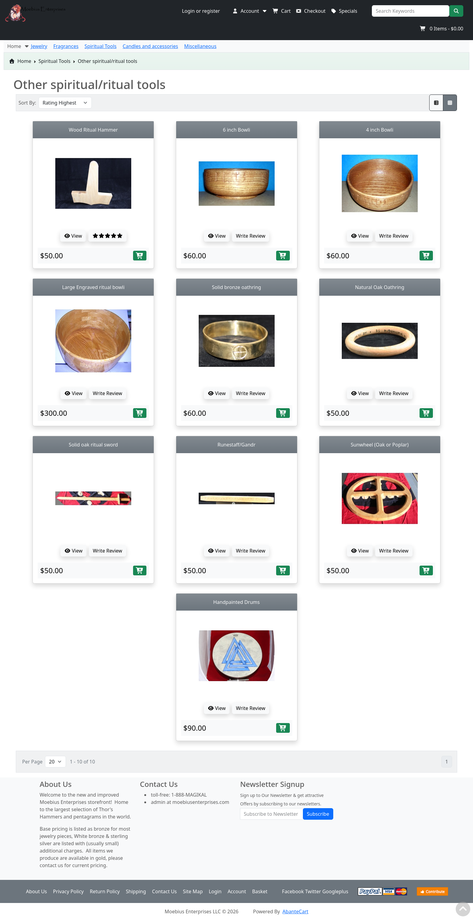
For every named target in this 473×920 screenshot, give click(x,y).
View (73, 236)
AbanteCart (295, 911)
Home (20, 61)
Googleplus (335, 891)
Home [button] (18, 46)
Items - (441, 28)
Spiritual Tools (54, 61)
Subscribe (318, 814)
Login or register (201, 11)
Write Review (251, 236)
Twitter (313, 891)
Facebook (293, 891)
